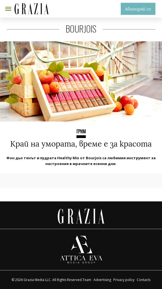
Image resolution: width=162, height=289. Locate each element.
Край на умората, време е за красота (81, 144)
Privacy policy (123, 279)
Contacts (143, 279)
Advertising (102, 279)
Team (87, 279)
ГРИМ (81, 131)
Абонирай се (138, 9)
